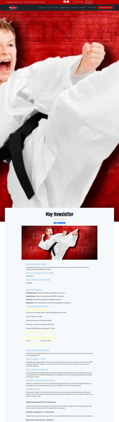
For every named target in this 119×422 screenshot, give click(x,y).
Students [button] (89, 2)
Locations (82, 7)
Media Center (65, 7)
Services (49, 7)
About (56, 7)
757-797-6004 (79, 2)
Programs (42, 7)
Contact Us (74, 7)
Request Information (105, 7)
